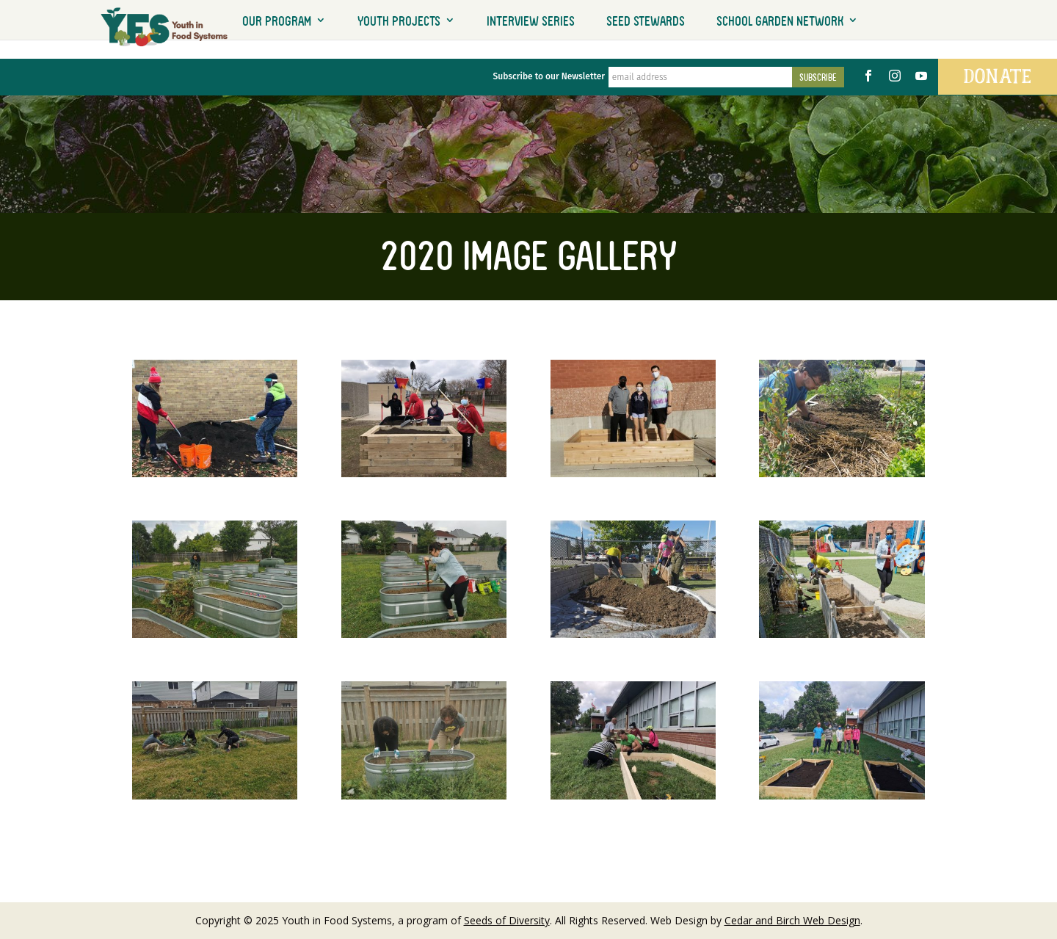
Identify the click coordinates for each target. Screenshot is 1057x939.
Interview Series (531, 21)
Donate (997, 76)
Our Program (276, 21)
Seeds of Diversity (507, 920)
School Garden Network (779, 21)
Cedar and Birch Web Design (792, 920)
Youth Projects (398, 21)
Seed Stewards (645, 21)
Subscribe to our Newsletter (549, 76)
